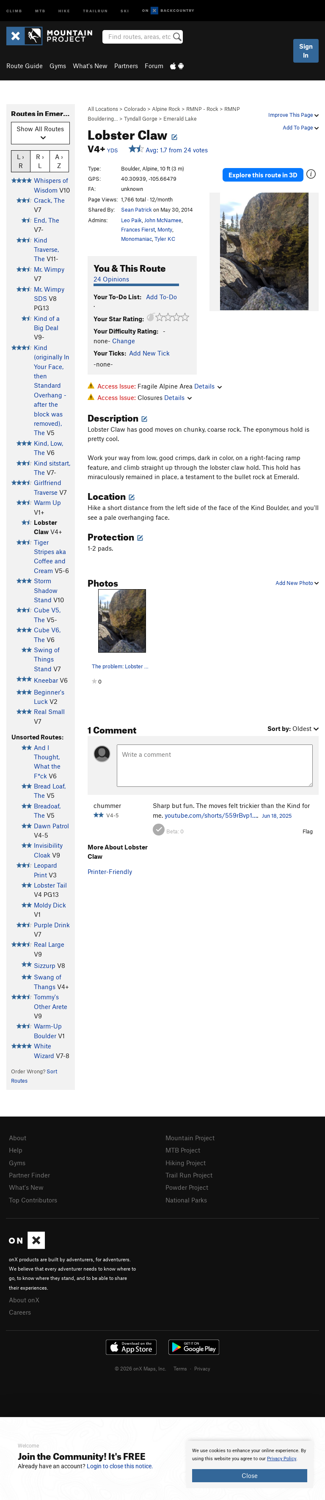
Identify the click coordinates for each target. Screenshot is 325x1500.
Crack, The (49, 200)
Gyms (58, 65)
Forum (154, 65)
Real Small (49, 711)
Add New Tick (149, 353)
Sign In (306, 50)
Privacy (202, 1368)
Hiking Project (185, 1162)
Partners (126, 65)
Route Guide (24, 65)
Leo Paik (131, 220)
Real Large (49, 944)
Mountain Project (190, 1138)
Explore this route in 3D (263, 175)
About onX (24, 1300)
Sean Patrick (136, 209)
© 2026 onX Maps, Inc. (140, 1368)
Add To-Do (161, 297)
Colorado (135, 108)
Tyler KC (164, 238)
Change (123, 341)
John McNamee (163, 220)
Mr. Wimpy (49, 269)
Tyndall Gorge (140, 118)
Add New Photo (297, 582)
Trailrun (95, 10)
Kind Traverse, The (46, 249)
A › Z (59, 160)
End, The (46, 220)
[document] (249, 1464)
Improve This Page (293, 114)
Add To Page (301, 127)
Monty (164, 229)
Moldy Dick (50, 905)
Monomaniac (136, 238)
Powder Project (186, 1187)
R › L (40, 160)
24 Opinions (111, 279)
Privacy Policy (281, 1458)
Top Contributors (33, 1200)
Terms (180, 1368)
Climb (14, 10)
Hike (64, 10)
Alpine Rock (166, 108)
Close (250, 1475)
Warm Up (47, 502)
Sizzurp (44, 965)
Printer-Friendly (110, 871)
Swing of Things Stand (47, 659)
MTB (40, 10)
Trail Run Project (188, 1175)
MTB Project (182, 1150)
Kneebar (46, 680)
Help (15, 1150)
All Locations (103, 108)
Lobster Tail (50, 885)
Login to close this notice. (120, 1466)
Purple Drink (52, 925)
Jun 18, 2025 (277, 815)
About (17, 1138)
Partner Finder (29, 1175)
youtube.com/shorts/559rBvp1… (211, 815)
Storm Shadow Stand (46, 590)
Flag (308, 831)
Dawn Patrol (51, 826)
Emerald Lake (180, 118)
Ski (125, 10)
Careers (20, 1312)
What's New (90, 65)
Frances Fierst (138, 229)
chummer (107, 805)
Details (208, 386)
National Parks (186, 1200)
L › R (20, 160)
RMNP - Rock (202, 108)
